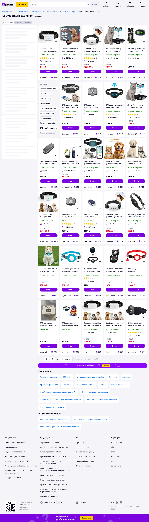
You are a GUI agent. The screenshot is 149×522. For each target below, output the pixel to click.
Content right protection (85, 461)
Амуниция (126, 377)
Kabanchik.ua (116, 456)
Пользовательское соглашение (52, 475)
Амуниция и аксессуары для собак (90, 377)
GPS (59, 12)
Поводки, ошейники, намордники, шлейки (90, 419)
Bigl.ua (113, 447)
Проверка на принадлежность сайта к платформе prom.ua (20, 471)
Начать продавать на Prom (50, 452)
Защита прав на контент (85, 456)
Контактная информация (85, 452)
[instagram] (121, 502)
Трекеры (103, 384)
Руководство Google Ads (49, 496)
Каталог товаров (8, 12)
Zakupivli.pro (116, 466)
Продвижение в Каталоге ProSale (53, 456)
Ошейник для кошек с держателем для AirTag (58, 392)
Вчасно (114, 461)
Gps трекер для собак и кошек (52, 407)
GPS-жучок (67, 377)
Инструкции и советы (13, 477)
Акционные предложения (15, 452)
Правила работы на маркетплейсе (53, 484)
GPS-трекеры (70, 12)
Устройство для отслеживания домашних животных (60, 399)
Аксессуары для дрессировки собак (54, 419)
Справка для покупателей (15, 442)
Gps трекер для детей (120, 384)
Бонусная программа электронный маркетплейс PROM (54, 490)
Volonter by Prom (117, 442)
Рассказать (86, 518)
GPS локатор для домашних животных (102, 399)
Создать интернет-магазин (50, 447)
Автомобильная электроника (43, 12)
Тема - (49, 502)
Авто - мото (23, 12)
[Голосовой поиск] (88, 4)
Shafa (113, 452)
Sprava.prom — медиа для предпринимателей (50, 462)
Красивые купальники (49, 384)
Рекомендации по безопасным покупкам (21, 466)
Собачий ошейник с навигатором (95, 392)
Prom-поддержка (11, 447)
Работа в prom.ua (82, 447)
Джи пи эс (67, 384)
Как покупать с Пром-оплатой (16, 461)
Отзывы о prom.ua (83, 466)
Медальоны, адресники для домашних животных (60, 426)
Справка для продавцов (49, 442)
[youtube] (112, 502)
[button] (49, 71)
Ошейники (113, 377)
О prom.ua (80, 442)
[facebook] (116, 502)
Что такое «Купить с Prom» (15, 456)
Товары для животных (49, 377)
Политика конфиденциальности (52, 480)
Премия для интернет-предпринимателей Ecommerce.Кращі (55, 469)
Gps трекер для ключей (85, 384)
